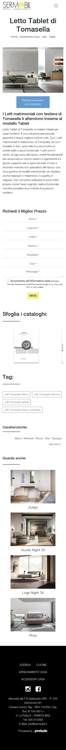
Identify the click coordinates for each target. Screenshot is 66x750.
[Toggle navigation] (56, 5)
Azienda (25, 664)
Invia (33, 295)
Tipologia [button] (56, 438)
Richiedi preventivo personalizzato (33, 102)
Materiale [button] (29, 438)
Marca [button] (18, 438)
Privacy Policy (53, 284)
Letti (44, 36)
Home (14, 36)
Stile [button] (47, 438)
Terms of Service (32, 287)
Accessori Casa (33, 679)
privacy (55, 280)
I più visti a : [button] (55, 444)
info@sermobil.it (37, 723)
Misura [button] (39, 438)
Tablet (52, 36)
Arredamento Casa (30, 36)
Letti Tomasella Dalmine (47, 394)
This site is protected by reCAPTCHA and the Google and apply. (34, 285)
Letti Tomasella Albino (16, 394)
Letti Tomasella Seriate (17, 401)
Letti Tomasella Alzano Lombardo (22, 409)
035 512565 (35, 719)
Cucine (41, 664)
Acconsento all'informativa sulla (34, 281)
